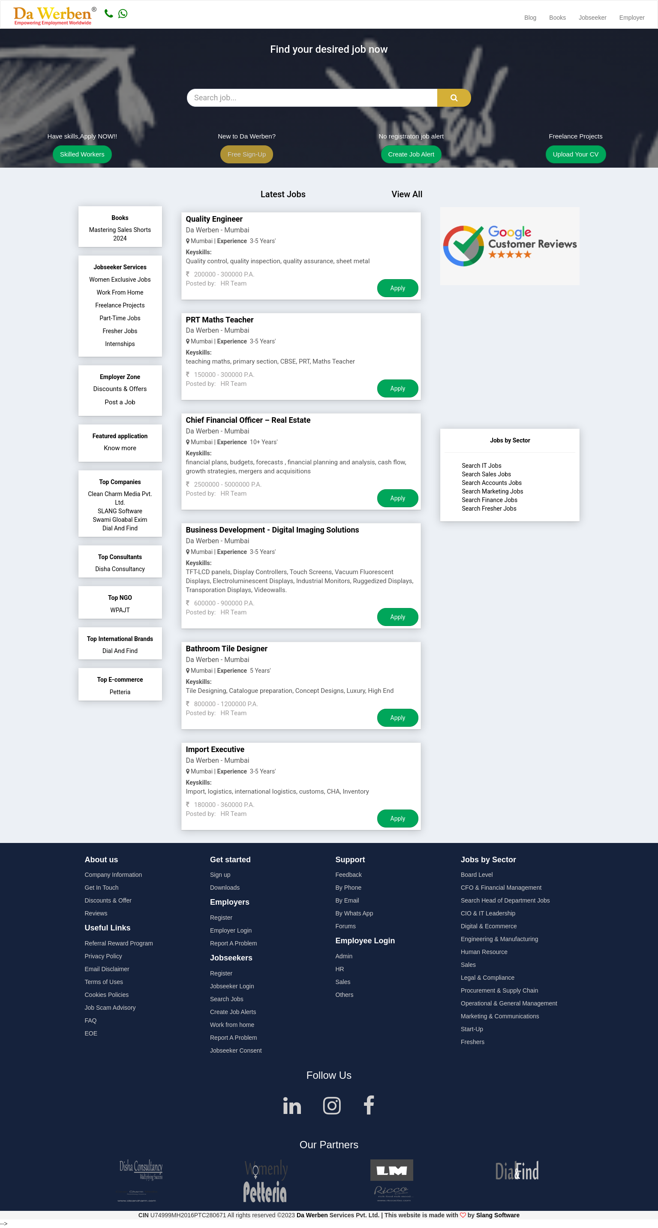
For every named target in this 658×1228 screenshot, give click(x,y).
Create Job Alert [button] (411, 154)
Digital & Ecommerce (489, 926)
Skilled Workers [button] (82, 154)
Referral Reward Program (119, 943)
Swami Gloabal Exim (120, 519)
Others (345, 994)
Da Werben (312, 1215)
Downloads (225, 887)
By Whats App (354, 913)
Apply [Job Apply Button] (398, 288)
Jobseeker (593, 17)
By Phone (349, 887)
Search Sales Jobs (486, 474)
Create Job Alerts (233, 1011)
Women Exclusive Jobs (119, 279)
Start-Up (472, 1029)
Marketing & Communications (500, 1016)
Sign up (220, 874)
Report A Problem (233, 943)
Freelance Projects (119, 305)
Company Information (113, 874)
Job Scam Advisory (110, 1007)
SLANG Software (120, 511)
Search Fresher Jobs (489, 508)
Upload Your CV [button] (576, 154)
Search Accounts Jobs (492, 482)
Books (557, 17)
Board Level (477, 874)
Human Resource (484, 951)
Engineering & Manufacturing (499, 939)
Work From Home (119, 292)
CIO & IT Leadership (488, 913)
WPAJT (120, 610)
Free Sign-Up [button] (247, 154)
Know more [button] (120, 448)
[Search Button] (454, 98)
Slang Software (498, 1215)
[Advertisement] (510, 375)
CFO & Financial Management (501, 887)
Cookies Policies (107, 994)
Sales (343, 981)
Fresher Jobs (120, 331)
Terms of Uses (104, 981)
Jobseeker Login (232, 986)
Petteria (120, 692)
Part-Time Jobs (120, 318)
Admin (344, 956)
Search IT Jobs (481, 465)
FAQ (91, 1020)
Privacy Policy (103, 956)
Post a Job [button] (120, 402)
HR (340, 969)
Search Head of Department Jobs (505, 900)
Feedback (349, 874)
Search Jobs (226, 999)
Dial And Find (120, 528)
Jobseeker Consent (236, 1050)
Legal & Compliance (487, 977)
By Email (347, 900)
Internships (120, 343)
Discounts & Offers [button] (120, 389)
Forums (346, 926)
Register (221, 917)
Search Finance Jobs (489, 500)
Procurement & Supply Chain (499, 990)
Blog (530, 17)
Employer (632, 17)
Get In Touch (102, 887)
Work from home (232, 1024)
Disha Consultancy (120, 569)
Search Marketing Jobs (492, 491)
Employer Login (231, 930)
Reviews (96, 913)
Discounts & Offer (108, 900)
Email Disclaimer (107, 969)
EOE (91, 1033)
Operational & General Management (509, 1003)
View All (406, 194)
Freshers (472, 1041)
